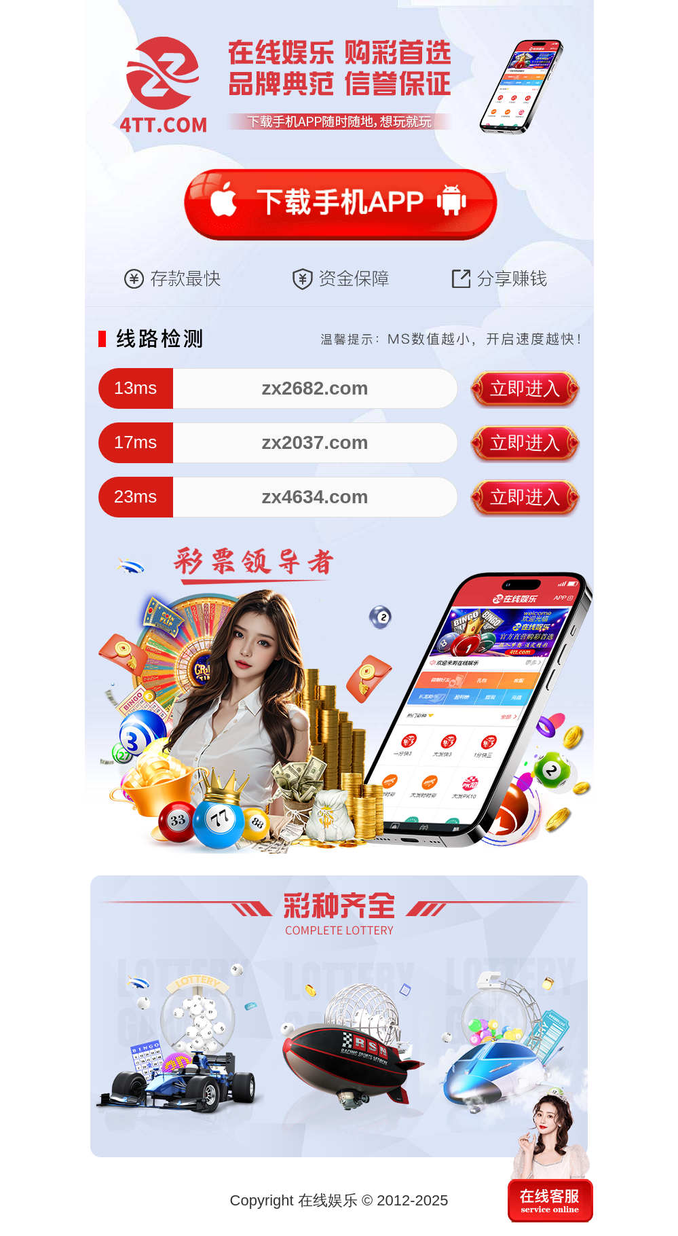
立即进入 (525, 388)
